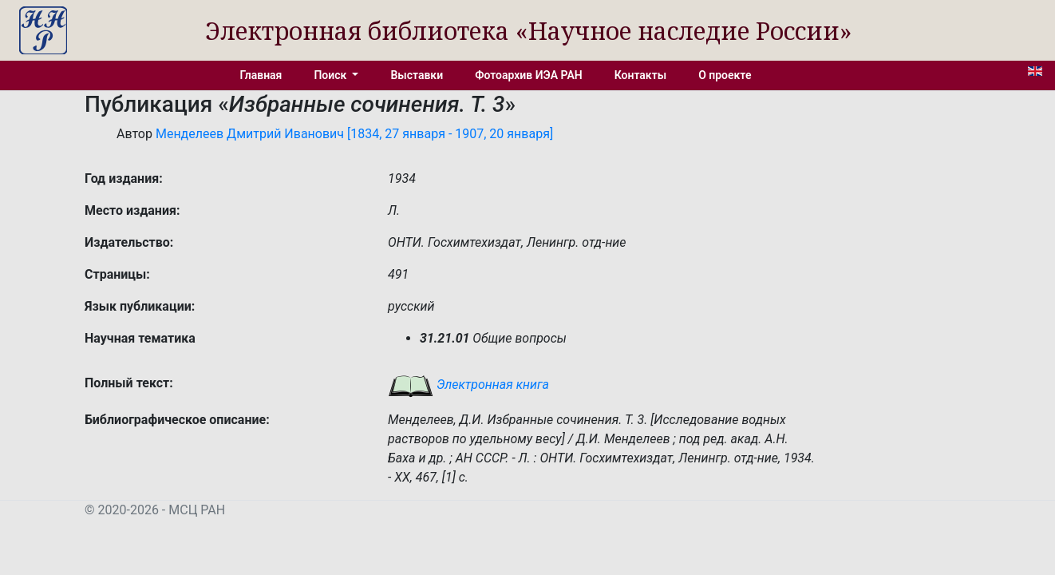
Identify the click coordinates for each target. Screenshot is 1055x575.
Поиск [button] (331, 75)
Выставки (416, 75)
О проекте (724, 75)
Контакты (640, 75)
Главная (261, 75)
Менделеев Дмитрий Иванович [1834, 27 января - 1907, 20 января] (354, 133)
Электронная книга (468, 384)
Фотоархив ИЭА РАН (529, 75)
